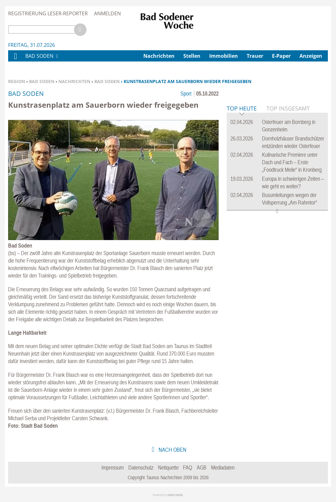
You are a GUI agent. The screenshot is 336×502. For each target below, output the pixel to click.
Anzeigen (310, 55)
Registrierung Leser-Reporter (48, 13)
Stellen (191, 55)
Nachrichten (74, 81)
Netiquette (168, 467)
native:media (175, 495)
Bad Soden (41, 81)
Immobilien (223, 55)
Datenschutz (140, 467)
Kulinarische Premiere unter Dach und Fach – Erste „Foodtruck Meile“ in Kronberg (292, 257)
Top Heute (242, 204)
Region (16, 81)
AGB (201, 467)
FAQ (187, 467)
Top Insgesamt (288, 204)
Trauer (255, 55)
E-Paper (281, 55)
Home (15, 60)
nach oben (171, 449)
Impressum (112, 467)
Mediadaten (223, 467)
